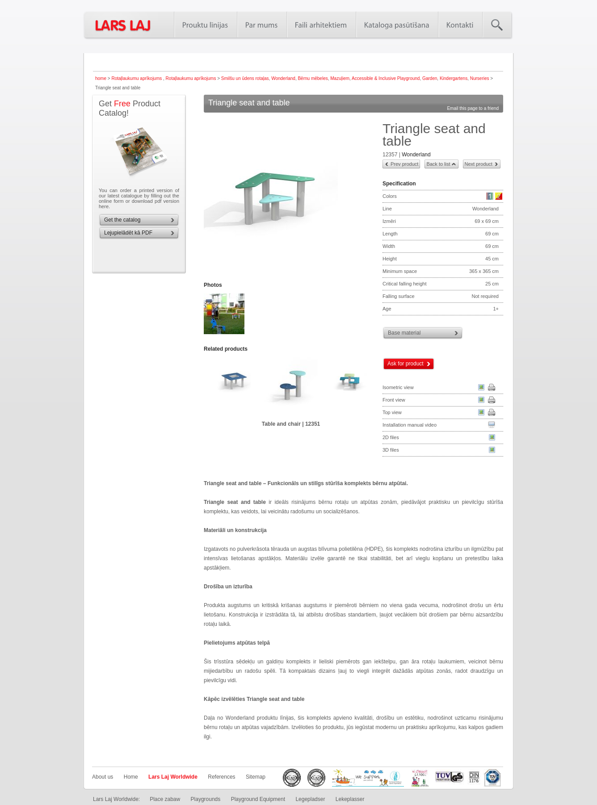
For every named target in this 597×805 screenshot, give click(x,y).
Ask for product (405, 364)
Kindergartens (453, 78)
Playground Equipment (258, 799)
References (221, 777)
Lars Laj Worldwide (173, 777)
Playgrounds (206, 799)
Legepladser (310, 799)
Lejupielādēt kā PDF (128, 233)
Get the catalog (122, 220)
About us (102, 777)
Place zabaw (165, 799)
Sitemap (255, 777)
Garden (429, 78)
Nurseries (479, 78)
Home (131, 777)
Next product (478, 164)
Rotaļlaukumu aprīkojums (137, 78)
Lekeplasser (350, 799)
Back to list (438, 164)
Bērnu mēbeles (313, 78)
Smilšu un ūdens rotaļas (245, 78)
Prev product (404, 164)
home (100, 78)
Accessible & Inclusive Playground (386, 78)
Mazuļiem (339, 78)
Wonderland (283, 78)
